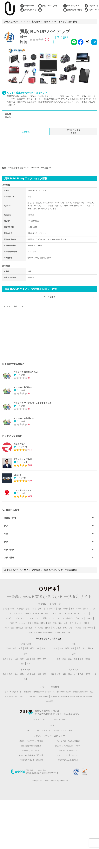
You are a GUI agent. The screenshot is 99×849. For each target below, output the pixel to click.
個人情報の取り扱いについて (44, 692)
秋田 (32, 649)
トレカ (85, 614)
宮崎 (81, 674)
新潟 (4, 659)
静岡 (45, 659)
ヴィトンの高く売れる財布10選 (68, 742)
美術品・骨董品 (39, 623)
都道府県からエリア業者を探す (49, 639)
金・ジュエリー (49, 609)
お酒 (59, 609)
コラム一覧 (49, 726)
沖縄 (94, 674)
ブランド (36, 731)
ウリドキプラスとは (40, 720)
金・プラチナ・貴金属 (50, 731)
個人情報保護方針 (64, 692)
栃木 (61, 649)
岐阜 (39, 659)
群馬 (67, 649)
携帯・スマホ (76, 609)
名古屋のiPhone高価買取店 (68, 761)
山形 (37, 649)
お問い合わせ (43, 697)
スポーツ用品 (88, 628)
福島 (43, 649)
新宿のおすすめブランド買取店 (31, 742)
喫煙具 (65, 609)
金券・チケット (76, 623)
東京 (84, 649)
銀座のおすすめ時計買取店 (31, 746)
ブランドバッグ (9, 609)
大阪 (70, 659)
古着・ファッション (17, 623)
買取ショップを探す (49, 6)
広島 (22, 674)
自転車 (47, 628)
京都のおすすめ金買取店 (68, 751)
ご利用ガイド (94, 6)
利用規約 (27, 692)
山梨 (27, 659)
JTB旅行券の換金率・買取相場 (31, 761)
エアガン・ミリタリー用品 (36, 618)
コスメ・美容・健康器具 (13, 628)
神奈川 (90, 649)
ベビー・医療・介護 (62, 633)
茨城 (55, 649)
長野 (33, 659)
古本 (60, 614)
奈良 (81, 659)
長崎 (64, 674)
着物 (29, 623)
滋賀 (58, 659)
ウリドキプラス (73, 6)
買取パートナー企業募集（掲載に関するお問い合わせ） (72, 697)
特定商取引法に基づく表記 (83, 692)
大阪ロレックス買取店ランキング (67, 746)
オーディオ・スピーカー (33, 614)
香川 (39, 674)
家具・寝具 (57, 623)
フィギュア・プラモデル (15, 618)
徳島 (33, 674)
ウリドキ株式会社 (40, 771)
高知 (25, 679)
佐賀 (58, 674)
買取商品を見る (30, 10)
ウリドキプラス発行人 (58, 720)
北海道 (8, 649)
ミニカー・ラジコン (56, 618)
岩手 (20, 649)
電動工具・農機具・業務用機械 (41, 633)
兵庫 (75, 659)
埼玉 (72, 649)
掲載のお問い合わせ (74, 10)
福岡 (52, 674)
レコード (77, 614)
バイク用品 (38, 628)
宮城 (26, 649)
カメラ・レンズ (89, 609)
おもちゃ (89, 618)
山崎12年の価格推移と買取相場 (31, 756)
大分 (75, 674)
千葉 (78, 649)
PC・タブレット (16, 614)
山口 (27, 674)
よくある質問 (31, 697)
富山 (10, 659)
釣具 (65, 628)
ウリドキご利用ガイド (13, 692)
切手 (85, 623)
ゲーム (53, 614)
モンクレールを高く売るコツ (68, 756)
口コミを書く (49, 297)
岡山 (16, 674)
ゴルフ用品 (57, 628)
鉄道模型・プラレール (74, 618)
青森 (14, 649)
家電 (47, 614)
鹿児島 (87, 674)
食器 (66, 623)
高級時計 (20, 609)
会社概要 (49, 701)
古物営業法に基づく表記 (14, 697)
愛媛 (45, 674)
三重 (28, 664)
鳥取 (4, 674)
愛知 (22, 664)
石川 (16, 659)
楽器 (49, 623)
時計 (28, 731)
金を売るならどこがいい (31, 751)
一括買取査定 (29, 6)
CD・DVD (68, 614)
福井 (22, 659)
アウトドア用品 (75, 628)
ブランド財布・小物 (33, 609)
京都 (64, 659)
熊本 (70, 674)
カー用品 (28, 628)
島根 (10, 674)
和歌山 (87, 659)
